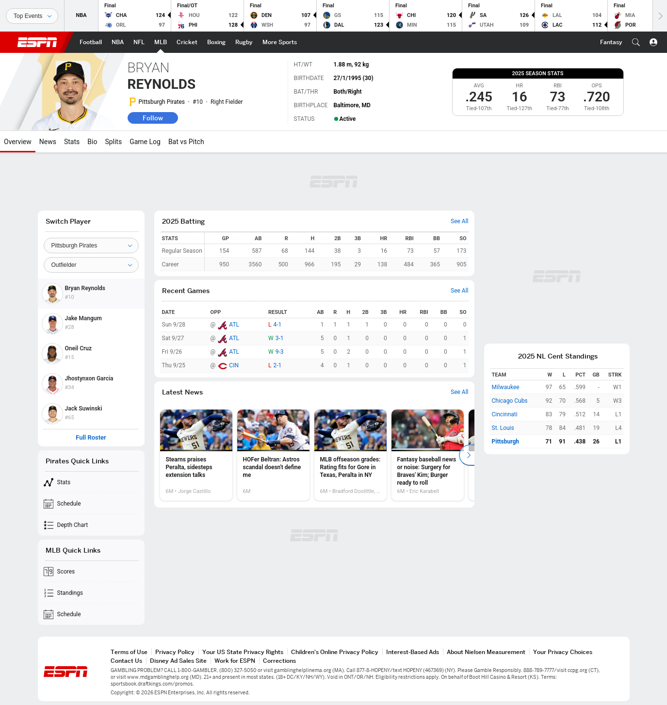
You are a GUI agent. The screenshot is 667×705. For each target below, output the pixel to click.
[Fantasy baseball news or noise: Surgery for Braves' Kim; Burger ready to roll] (427, 455)
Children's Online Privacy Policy (334, 652)
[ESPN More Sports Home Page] (279, 42)
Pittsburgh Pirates (162, 101)
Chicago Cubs (510, 400)
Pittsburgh (506, 441)
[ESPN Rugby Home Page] (244, 42)
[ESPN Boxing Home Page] (216, 42)
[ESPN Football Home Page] (91, 42)
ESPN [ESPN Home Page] (37, 42)
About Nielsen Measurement (486, 652)
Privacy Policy (175, 652)
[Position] (91, 265)
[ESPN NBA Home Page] (118, 42)
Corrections (279, 660)
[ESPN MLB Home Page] (160, 42)
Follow (153, 118)
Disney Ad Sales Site (178, 660)
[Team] (91, 245)
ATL (234, 324)
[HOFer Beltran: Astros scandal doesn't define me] (273, 455)
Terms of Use (129, 652)
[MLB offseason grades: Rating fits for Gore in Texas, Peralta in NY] (350, 455)
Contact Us (126, 660)
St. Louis (503, 428)
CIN (234, 365)
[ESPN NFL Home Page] (139, 42)
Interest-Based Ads (412, 652)
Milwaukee (506, 387)
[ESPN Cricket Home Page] (187, 42)
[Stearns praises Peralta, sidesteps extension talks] (196, 455)
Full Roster (91, 437)
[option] (196, 455)
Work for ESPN (234, 660)
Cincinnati (505, 414)
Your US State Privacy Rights (242, 652)
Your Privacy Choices (562, 652)
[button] (636, 42)
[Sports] (32, 16)
